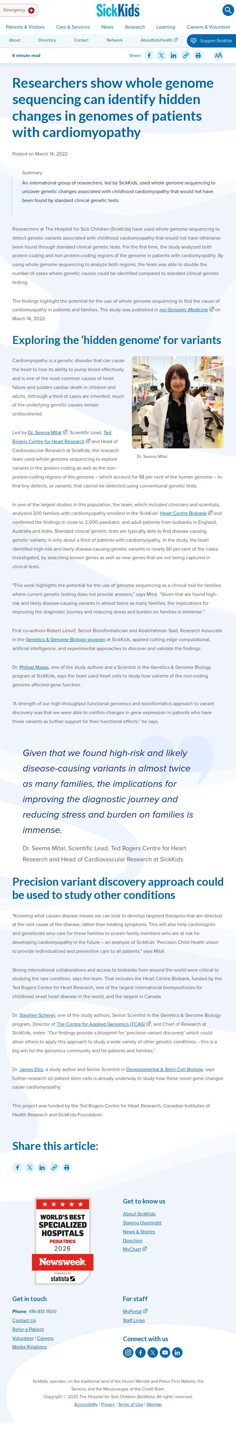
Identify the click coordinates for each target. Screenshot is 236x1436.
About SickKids (139, 1214)
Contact (81, 40)
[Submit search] (228, 10)
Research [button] (135, 27)
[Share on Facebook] (149, 55)
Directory (47, 40)
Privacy (108, 1404)
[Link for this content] (186, 55)
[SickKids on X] (153, 1352)
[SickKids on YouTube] (165, 1352)
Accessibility (86, 1404)
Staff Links (134, 1320)
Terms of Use (130, 1404)
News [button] (107, 27)
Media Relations (29, 1347)
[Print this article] (198, 55)
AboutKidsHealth (156, 40)
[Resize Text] (218, 55)
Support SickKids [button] (211, 41)
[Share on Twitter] (161, 55)
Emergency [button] (19, 10)
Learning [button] (165, 27)
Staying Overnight (142, 1223)
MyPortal (132, 1312)
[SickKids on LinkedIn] (177, 1352)
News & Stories (139, 1232)
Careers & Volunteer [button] (208, 27)
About (14, 40)
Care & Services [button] (73, 27)
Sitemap (154, 1404)
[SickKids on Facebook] (140, 1352)
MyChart (132, 1249)
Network (115, 40)
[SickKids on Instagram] (128, 1352)
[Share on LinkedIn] (173, 55)
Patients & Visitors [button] (25, 27)
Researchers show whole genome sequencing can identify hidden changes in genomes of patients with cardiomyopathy (113, 107)
